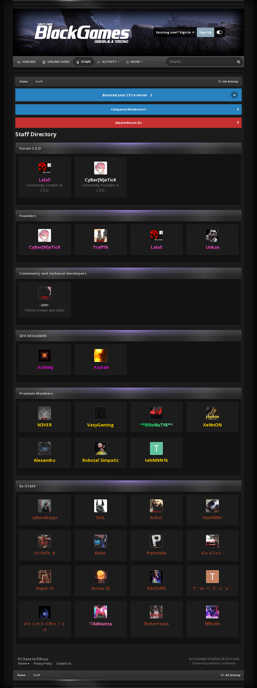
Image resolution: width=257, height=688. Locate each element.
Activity (109, 62)
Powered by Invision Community (214, 663)
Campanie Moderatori (128, 109)
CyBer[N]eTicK (100, 180)
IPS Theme (25, 659)
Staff (85, 62)
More (135, 62)
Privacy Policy (43, 663)
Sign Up (205, 32)
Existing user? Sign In (175, 32)
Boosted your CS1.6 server (125, 95)
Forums (29, 62)
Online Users (58, 62)
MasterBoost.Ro (128, 122)
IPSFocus (42, 659)
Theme (23, 663)
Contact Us (63, 663)
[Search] (187, 61)
